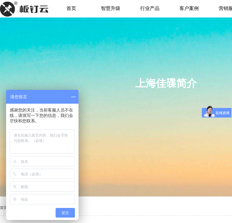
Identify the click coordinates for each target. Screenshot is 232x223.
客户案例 (189, 8)
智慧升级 (110, 8)
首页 (71, 8)
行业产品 (150, 8)
